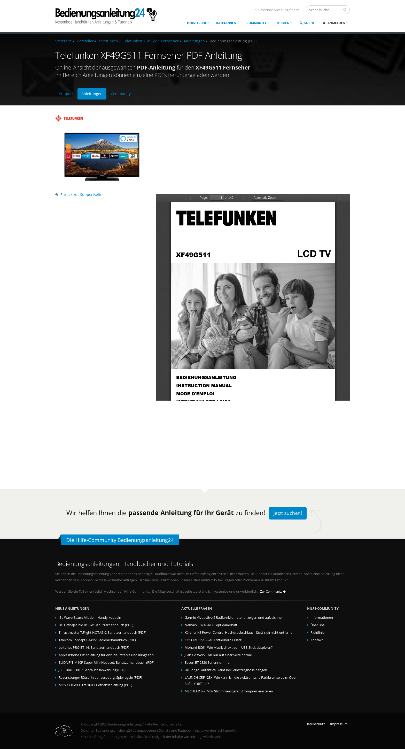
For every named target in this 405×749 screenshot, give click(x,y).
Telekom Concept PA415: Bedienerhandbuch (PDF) (97, 640)
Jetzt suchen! (288, 513)
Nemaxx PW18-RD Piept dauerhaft (211, 625)
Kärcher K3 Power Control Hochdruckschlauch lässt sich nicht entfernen (239, 632)
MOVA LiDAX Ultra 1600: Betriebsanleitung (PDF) (95, 685)
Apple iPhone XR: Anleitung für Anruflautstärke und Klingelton (106, 655)
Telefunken (108, 41)
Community (257, 23)
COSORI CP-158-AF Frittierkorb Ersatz (213, 640)
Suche (307, 23)
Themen (284, 23)
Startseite (63, 41)
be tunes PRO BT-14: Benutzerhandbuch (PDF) (94, 647)
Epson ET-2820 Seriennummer (208, 662)
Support (66, 93)
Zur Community (273, 591)
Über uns (317, 625)
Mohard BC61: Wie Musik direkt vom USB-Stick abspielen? (229, 647)
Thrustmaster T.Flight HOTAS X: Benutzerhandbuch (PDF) (102, 632)
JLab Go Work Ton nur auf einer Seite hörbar (218, 655)
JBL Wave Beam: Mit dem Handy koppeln (90, 617)
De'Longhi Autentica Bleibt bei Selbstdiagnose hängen (226, 670)
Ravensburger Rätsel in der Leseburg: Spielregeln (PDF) (100, 677)
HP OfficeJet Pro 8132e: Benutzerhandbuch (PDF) (96, 625)
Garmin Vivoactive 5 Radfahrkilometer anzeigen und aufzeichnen (234, 617)
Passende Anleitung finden (277, 10)
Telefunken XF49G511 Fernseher (151, 41)
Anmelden (335, 23)
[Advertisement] (253, 151)
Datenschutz (315, 724)
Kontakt (316, 640)
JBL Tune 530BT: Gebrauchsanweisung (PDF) (92, 670)
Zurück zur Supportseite (81, 194)
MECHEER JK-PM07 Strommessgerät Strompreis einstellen (229, 691)
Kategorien (227, 23)
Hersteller (198, 23)
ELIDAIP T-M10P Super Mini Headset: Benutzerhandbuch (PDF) (106, 662)
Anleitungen (194, 41)
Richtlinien (318, 632)
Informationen (321, 617)
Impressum (339, 724)
